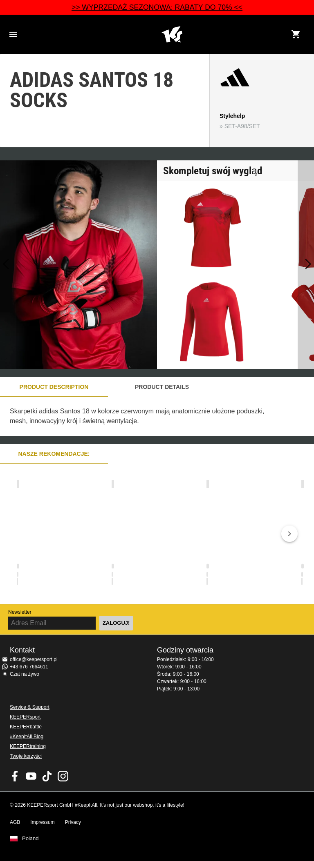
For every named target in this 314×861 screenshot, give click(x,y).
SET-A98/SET (242, 126)
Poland (30, 838)
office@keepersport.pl (34, 659)
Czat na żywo (24, 674)
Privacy (73, 822)
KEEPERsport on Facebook (15, 776)
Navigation (13, 34)
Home (171, 34)
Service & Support (29, 707)
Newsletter (19, 612)
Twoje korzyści (26, 756)
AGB (15, 822)
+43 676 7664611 (29, 667)
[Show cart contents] (296, 34)
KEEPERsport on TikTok (47, 776)
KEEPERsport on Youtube (31, 776)
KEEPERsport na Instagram (63, 776)
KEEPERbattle (26, 727)
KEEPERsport (25, 717)
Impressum (42, 822)
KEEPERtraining (28, 746)
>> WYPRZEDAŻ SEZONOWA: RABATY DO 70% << (157, 7)
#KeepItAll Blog (26, 736)
